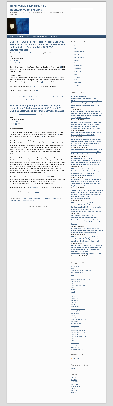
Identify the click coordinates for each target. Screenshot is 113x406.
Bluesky (76, 74)
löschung (74, 302)
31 (15, 63)
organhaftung (52, 96)
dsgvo (73, 283)
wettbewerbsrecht (76, 347)
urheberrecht (75, 334)
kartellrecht (74, 300)
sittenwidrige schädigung (16, 200)
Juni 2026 (74, 377)
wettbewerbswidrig (77, 349)
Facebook (77, 83)
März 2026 (74, 384)
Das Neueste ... (76, 390)
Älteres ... (74, 392)
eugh (72, 287)
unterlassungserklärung (78, 332)
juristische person (44, 96)
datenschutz (75, 277)
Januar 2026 (75, 388)
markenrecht (75, 306)
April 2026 (74, 382)
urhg (72, 338)
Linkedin (77, 80)
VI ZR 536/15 (14, 121)
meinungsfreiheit (76, 311)
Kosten (76, 60)
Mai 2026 (74, 380)
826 (19, 63)
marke (73, 304)
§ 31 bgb (24, 96)
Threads (77, 77)
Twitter (76, 85)
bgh (34, 96)
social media (75, 326)
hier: (37, 90)
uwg (72, 340)
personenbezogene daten (79, 319)
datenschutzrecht (76, 281)
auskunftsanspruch (77, 272)
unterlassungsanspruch (78, 330)
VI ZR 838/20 (14, 60)
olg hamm (74, 315)
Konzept (77, 54)
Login (73, 368)
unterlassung (75, 328)
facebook (74, 289)
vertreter (12, 99)
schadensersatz (76, 323)
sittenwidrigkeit (60, 96)
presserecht (75, 321)
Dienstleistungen (79, 57)
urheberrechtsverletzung (78, 336)
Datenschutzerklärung (40, 36)
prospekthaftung (56, 198)
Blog (11, 36)
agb (72, 268)
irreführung (74, 298)
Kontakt (28, 36)
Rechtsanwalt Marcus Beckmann (27, 53)
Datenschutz (78, 66)
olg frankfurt (75, 313)
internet (73, 296)
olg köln (73, 317)
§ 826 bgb (29, 96)
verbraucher (75, 343)
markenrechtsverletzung (78, 309)
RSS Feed (76, 358)
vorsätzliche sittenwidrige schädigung (24, 99)
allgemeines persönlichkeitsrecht (81, 270)
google (73, 292)
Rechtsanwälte (79, 51)
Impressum (19, 36)
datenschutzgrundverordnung (80, 279)
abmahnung (75, 266)
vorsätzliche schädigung (29, 200)
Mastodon (77, 71)
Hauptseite (53, 36)
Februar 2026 (75, 386)
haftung (37, 96)
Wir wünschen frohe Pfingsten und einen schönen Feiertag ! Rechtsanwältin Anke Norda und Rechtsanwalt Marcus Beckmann (87, 230)
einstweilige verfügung (78, 285)
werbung (74, 345)
